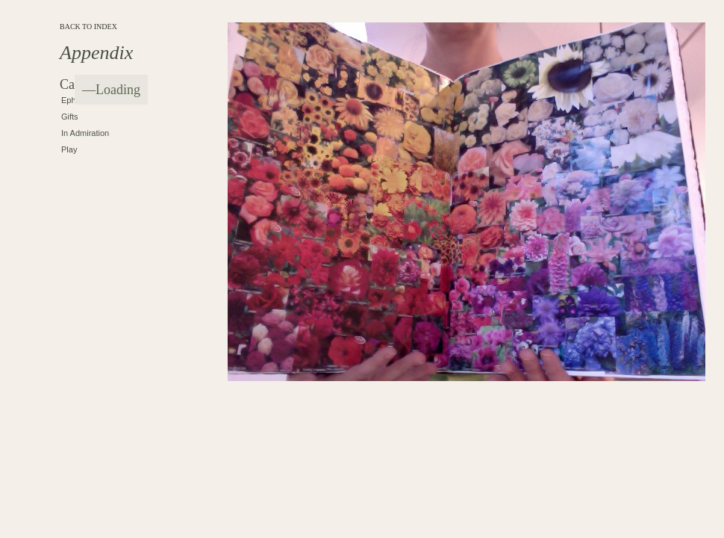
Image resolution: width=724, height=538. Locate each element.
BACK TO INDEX (88, 26)
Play (69, 149)
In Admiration (85, 133)
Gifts (69, 116)
